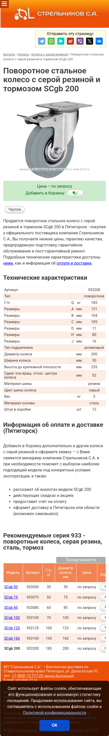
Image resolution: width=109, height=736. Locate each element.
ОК (54, 725)
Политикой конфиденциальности (54, 712)
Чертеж (14, 209)
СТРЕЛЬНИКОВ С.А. (54, 14)
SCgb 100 (12, 618)
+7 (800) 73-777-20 (43, 676)
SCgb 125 (12, 628)
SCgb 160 (12, 638)
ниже (8, 263)
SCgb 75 (11, 597)
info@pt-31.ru (26, 680)
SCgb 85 (11, 608)
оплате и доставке (74, 263)
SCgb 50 (11, 587)
